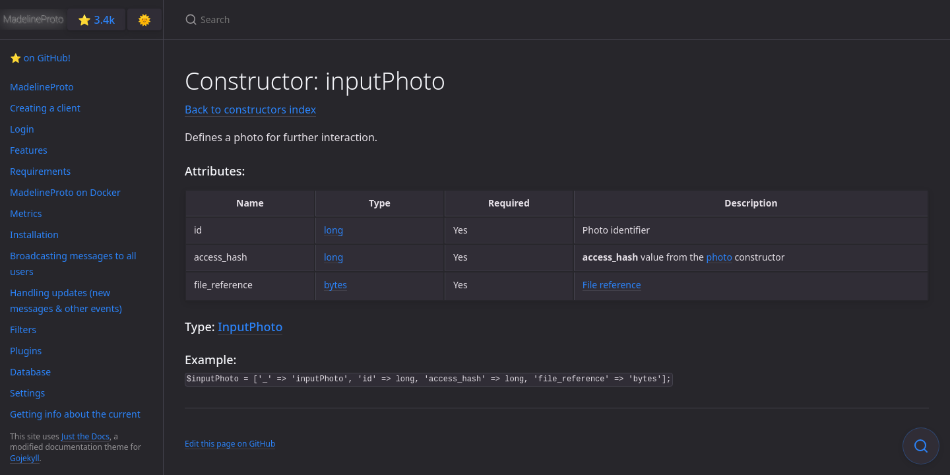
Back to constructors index (250, 109)
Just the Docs (85, 436)
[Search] (340, 19)
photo (719, 257)
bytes (335, 284)
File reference (612, 284)
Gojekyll (25, 458)
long (333, 230)
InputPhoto (250, 326)
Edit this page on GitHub (230, 443)
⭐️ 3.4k (96, 20)
